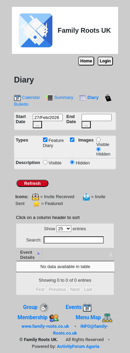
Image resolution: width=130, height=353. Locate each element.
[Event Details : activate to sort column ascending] (29, 254)
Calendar (27, 97)
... (37, 124)
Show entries (65, 228)
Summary (59, 97)
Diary (89, 97)
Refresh (32, 183)
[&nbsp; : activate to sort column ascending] (78, 254)
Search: (65, 240)
